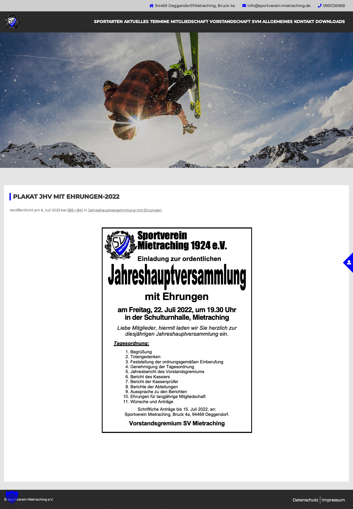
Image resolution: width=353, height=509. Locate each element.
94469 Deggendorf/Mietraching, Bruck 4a (195, 5)
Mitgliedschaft (189, 21)
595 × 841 (75, 210)
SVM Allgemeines (272, 21)
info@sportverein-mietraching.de (278, 5)
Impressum (333, 500)
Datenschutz (305, 500)
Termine (159, 21)
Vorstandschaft (230, 21)
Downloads (330, 21)
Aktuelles (136, 21)
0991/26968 (334, 5)
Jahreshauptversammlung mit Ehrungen (125, 210)
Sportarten (108, 21)
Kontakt (304, 21)
